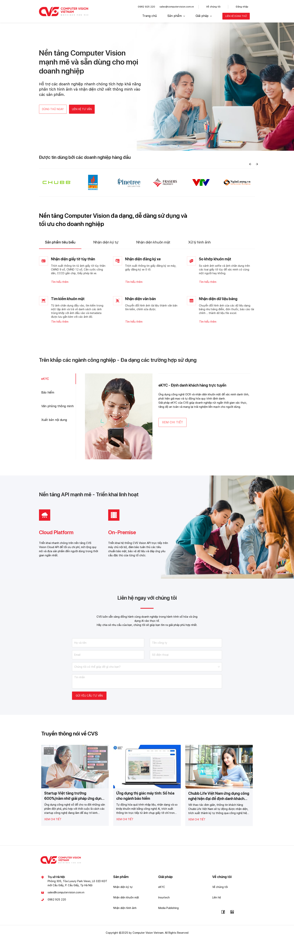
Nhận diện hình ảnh (124, 908)
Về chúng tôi (213, 6)
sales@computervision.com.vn (177, 6)
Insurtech (164, 898)
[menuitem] (149, 16)
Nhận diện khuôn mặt (126, 898)
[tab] (60, 243)
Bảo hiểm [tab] (47, 393)
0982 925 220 (146, 6)
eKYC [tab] (45, 379)
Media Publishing (168, 908)
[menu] (194, 16)
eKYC (161, 887)
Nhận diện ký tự (123, 887)
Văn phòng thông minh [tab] (57, 407)
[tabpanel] (147, 291)
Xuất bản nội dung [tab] (54, 421)
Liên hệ (216, 898)
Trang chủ (149, 16)
